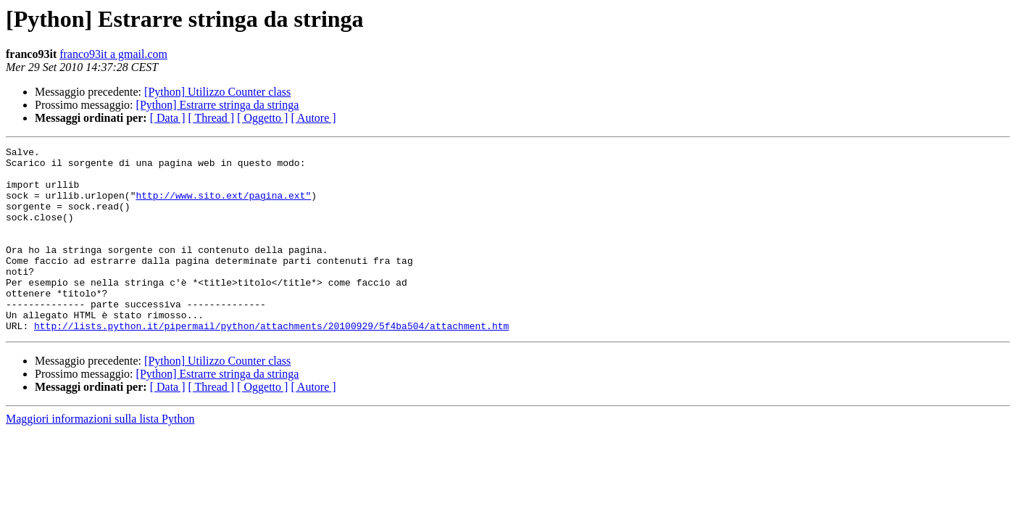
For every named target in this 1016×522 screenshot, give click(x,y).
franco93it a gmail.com (113, 54)
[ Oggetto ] (262, 118)
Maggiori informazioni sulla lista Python (100, 456)
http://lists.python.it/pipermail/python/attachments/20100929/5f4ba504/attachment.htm (271, 362)
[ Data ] (168, 118)
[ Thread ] (211, 118)
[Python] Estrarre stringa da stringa (217, 105)
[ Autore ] (313, 118)
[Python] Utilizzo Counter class (217, 92)
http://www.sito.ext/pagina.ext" (223, 205)
